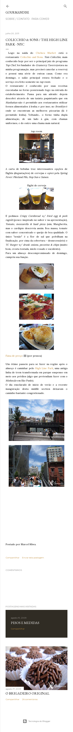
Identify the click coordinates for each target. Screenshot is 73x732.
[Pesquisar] (65, 5)
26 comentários (30, 699)
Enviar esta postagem (33, 557)
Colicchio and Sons (31, 57)
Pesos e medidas (25, 622)
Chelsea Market (46, 52)
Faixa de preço (14, 355)
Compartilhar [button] (12, 557)
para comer (40, 18)
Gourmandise (17, 12)
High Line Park (44, 368)
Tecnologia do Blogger (36, 721)
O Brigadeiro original (27, 693)
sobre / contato (18, 18)
